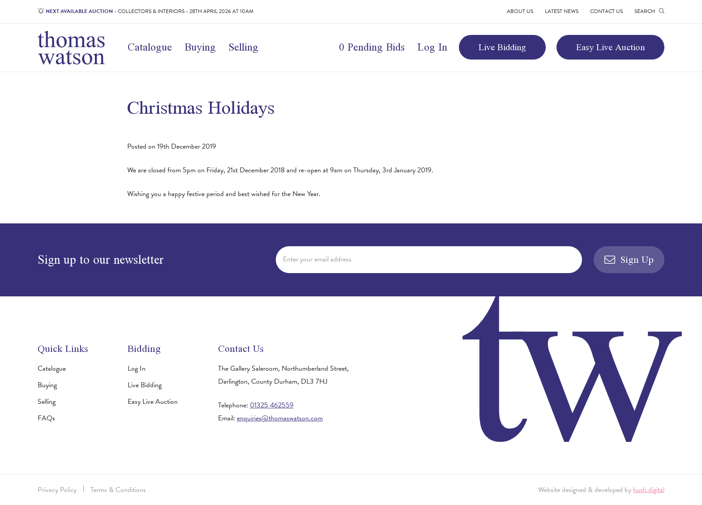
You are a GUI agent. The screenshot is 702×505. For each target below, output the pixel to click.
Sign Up (629, 259)
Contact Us (606, 11)
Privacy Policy (57, 489)
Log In (432, 47)
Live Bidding (502, 47)
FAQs (46, 418)
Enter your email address (317, 259)
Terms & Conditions (118, 489)
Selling (243, 47)
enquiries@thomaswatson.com (280, 418)
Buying (200, 47)
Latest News (561, 11)
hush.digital (648, 489)
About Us (520, 11)
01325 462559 (272, 405)
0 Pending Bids (372, 47)
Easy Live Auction (610, 47)
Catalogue (150, 47)
